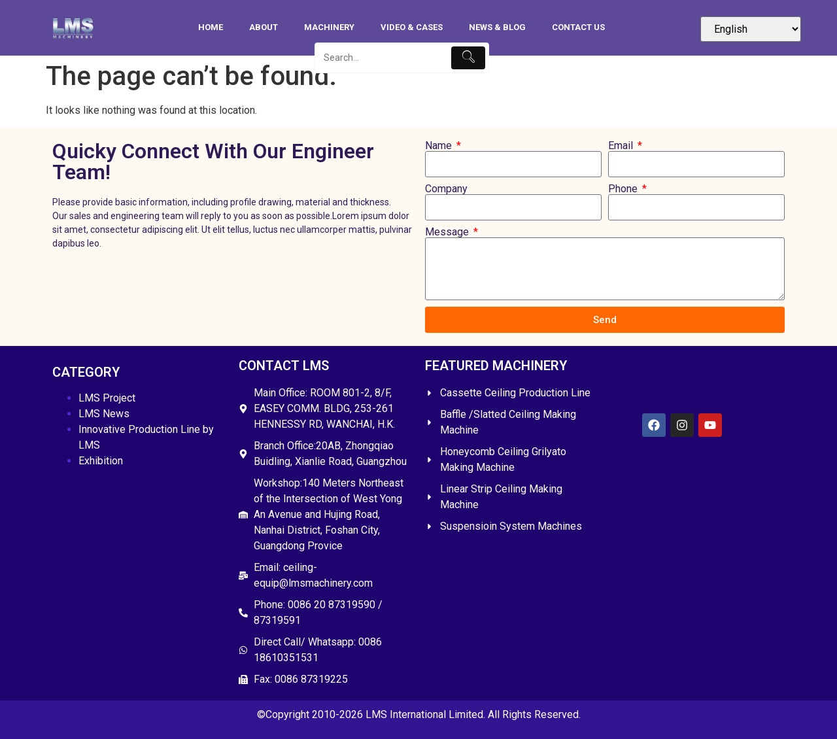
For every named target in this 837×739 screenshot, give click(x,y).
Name (439, 146)
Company (446, 189)
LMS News (103, 413)
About (263, 27)
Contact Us (578, 27)
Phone (624, 189)
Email (622, 146)
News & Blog (497, 27)
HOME (210, 27)
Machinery (329, 27)
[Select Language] (750, 29)
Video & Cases (412, 27)
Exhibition (100, 461)
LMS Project (106, 398)
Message (448, 232)
